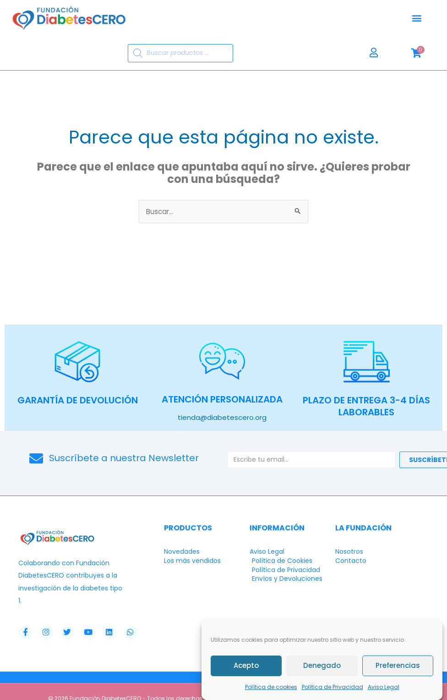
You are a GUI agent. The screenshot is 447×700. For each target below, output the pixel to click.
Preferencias (398, 666)
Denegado (322, 666)
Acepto (246, 666)
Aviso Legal (383, 687)
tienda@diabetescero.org (222, 417)
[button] (416, 18)
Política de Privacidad (332, 687)
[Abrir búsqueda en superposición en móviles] (180, 53)
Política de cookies (271, 687)
